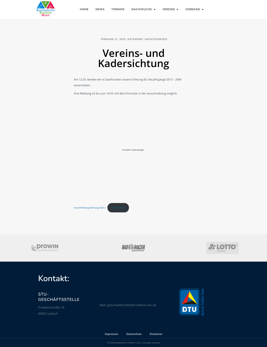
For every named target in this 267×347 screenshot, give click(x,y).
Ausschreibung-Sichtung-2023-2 (90, 207)
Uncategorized (156, 39)
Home (84, 9)
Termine (117, 9)
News (100, 9)
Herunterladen (118, 207)
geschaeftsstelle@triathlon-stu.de (131, 305)
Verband (194, 9)
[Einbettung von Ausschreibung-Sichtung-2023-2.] (133, 150)
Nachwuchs (143, 9)
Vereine (170, 9)
